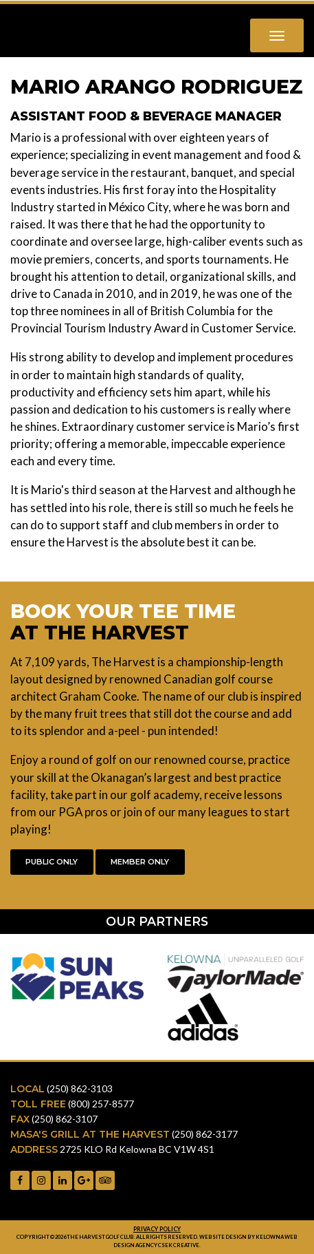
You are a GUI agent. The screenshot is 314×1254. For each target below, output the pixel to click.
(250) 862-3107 (65, 1119)
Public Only (51, 862)
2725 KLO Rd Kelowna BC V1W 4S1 (137, 1149)
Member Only (140, 862)
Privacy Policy (157, 1229)
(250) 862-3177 (205, 1134)
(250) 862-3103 (80, 1088)
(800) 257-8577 (101, 1103)
